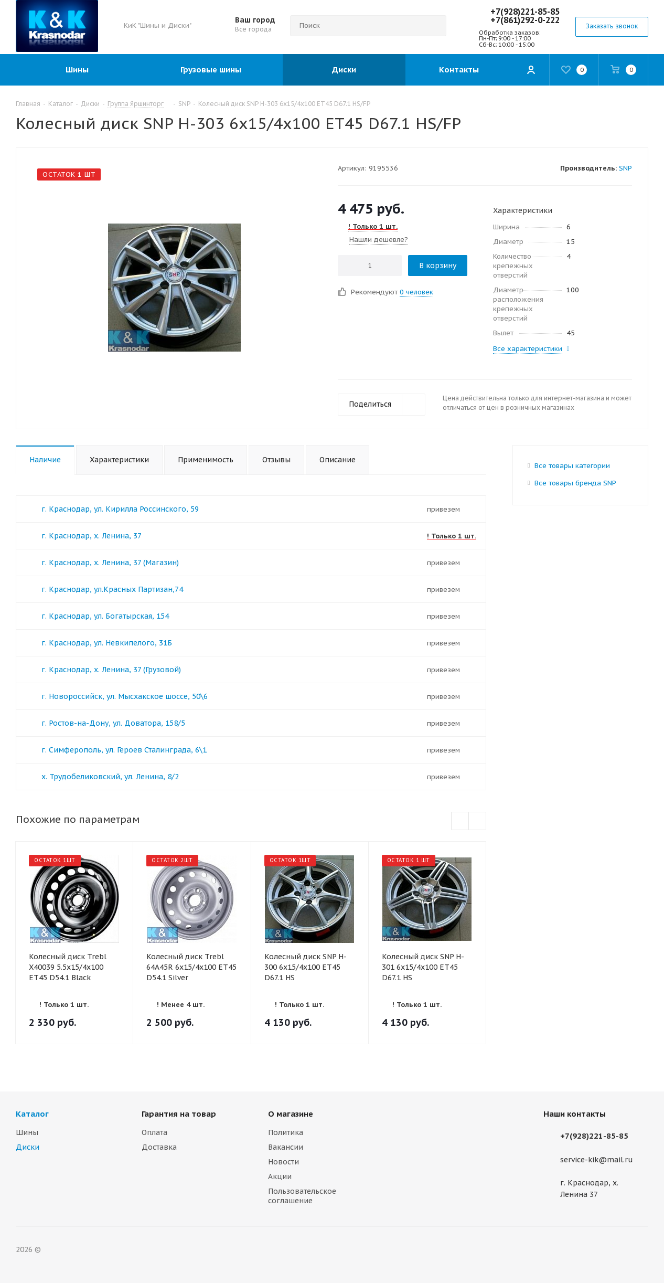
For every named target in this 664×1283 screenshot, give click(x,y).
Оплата (154, 1132)
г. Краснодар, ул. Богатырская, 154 (105, 616)
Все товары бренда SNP (575, 483)
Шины (27, 1132)
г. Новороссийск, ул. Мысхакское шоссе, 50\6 (124, 696)
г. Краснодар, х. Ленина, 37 (91, 535)
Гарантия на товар (179, 1114)
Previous (460, 821)
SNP (625, 168)
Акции (280, 1176)
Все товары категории (572, 465)
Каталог (32, 1114)
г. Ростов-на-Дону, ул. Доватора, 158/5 (113, 723)
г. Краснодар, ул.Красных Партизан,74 (112, 589)
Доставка (159, 1147)
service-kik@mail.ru (596, 1159)
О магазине (290, 1114)
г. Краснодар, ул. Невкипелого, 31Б (106, 643)
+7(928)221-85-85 (525, 11)
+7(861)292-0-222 (525, 20)
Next (477, 821)
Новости (283, 1162)
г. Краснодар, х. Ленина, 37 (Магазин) (110, 562)
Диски (27, 1147)
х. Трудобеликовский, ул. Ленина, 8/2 (110, 776)
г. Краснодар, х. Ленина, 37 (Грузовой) (111, 669)
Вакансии (285, 1147)
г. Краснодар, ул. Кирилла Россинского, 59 (120, 509)
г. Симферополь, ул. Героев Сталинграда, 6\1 (124, 750)
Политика (285, 1132)
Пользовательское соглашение (302, 1195)
